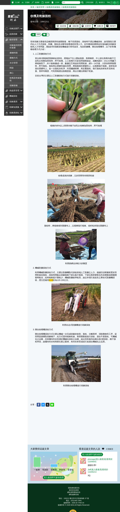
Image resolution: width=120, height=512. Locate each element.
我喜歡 (45, 470)
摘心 (12, 73)
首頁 (32, 7)
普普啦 (71, 470)
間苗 (12, 68)
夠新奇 (62, 470)
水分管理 (14, 63)
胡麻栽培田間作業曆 (16, 46)
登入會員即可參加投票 (54, 477)
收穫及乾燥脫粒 (16, 79)
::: (1, 2)
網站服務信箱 (74, 494)
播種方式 (14, 58)
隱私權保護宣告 (74, 488)
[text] (71, 2)
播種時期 (14, 53)
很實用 (54, 470)
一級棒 (37, 470)
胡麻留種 (14, 85)
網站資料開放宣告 (73, 492)
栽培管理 (40, 7)
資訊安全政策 (74, 490)
